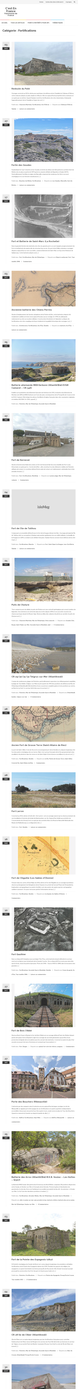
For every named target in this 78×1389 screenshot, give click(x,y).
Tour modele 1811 (17, 1279)
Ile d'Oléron (45, 104)
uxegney (60, 1046)
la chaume (48, 894)
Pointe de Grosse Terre (56, 759)
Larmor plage (54, 476)
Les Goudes (56, 181)
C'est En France (10, 10)
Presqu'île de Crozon (67, 1275)
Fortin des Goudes (21, 165)
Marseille (64, 181)
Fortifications (36, 104)
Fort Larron (18, 811)
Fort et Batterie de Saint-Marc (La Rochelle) (35, 241)
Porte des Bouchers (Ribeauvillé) (29, 1102)
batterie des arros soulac (66, 1200)
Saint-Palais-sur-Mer (23, 625)
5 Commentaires (59, 625)
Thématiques (57, 23)
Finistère (22, 404)
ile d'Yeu (69, 325)
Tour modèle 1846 (21, 974)
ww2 (49, 625)
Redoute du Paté (21, 88)
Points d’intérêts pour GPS (38, 23)
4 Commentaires (43, 1204)
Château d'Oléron (66, 104)
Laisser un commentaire (27, 109)
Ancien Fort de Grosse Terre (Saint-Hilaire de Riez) (39, 745)
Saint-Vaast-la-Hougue (56, 544)
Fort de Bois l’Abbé (22, 1030)
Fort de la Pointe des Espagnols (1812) (32, 1259)
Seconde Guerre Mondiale (47, 404)
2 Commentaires (31, 1279)
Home (41, 2)
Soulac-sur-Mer (30, 1204)
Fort (20, 257)
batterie (63, 325)
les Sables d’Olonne (58, 894)
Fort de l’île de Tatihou (24, 528)
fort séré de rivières (49, 1046)
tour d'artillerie (69, 544)
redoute (14, 480)
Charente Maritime (25, 104)
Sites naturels (49, 620)
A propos (69, 2)
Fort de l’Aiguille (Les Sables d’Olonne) (33, 878)
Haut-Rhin (37, 1117)
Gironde (31, 1196)
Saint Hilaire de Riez (26, 763)
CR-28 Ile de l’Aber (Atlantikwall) (29, 1335)
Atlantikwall (71, 692)
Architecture (23, 325)
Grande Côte (70, 620)
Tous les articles (18, 23)
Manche (31, 544)
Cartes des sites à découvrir (54, 2)
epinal (41, 1046)
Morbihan (35, 476)
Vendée (46, 325)
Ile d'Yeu (40, 325)
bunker (14, 697)
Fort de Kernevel (21, 460)
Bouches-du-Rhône (25, 181)
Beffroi (21, 1117)
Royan (14, 625)
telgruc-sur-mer (22, 697)
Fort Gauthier (19, 954)
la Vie (47, 759)
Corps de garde (67, 970)
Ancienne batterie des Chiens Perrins (32, 310)
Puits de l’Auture (20, 605)
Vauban (14, 109)
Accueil (5, 23)
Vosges (25, 1046)
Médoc (37, 1196)
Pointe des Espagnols (53, 1275)
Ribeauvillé (60, 1117)
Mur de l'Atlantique (38, 257)
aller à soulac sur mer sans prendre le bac (33, 1200)
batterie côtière (52, 1200)
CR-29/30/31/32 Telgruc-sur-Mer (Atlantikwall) (37, 676)
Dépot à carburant (62, 257)
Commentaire (27, 261)
